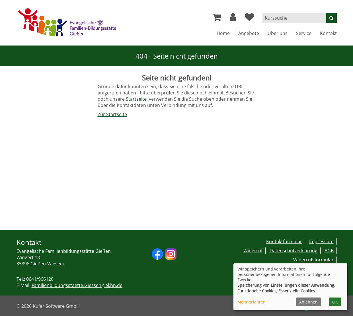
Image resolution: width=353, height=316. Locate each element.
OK (335, 302)
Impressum (321, 241)
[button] (233, 19)
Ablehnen (308, 302)
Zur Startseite (112, 114)
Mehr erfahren (251, 302)
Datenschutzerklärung (293, 250)
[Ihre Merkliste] (249, 19)
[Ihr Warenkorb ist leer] (217, 19)
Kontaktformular (284, 241)
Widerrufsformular (313, 260)
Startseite (136, 99)
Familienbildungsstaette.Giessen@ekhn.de (77, 285)
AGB (329, 250)
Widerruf (252, 250)
